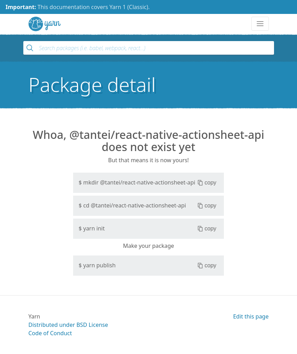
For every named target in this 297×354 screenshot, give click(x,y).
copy (207, 183)
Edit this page (250, 316)
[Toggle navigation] (260, 24)
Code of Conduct (50, 333)
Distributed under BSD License (68, 325)
